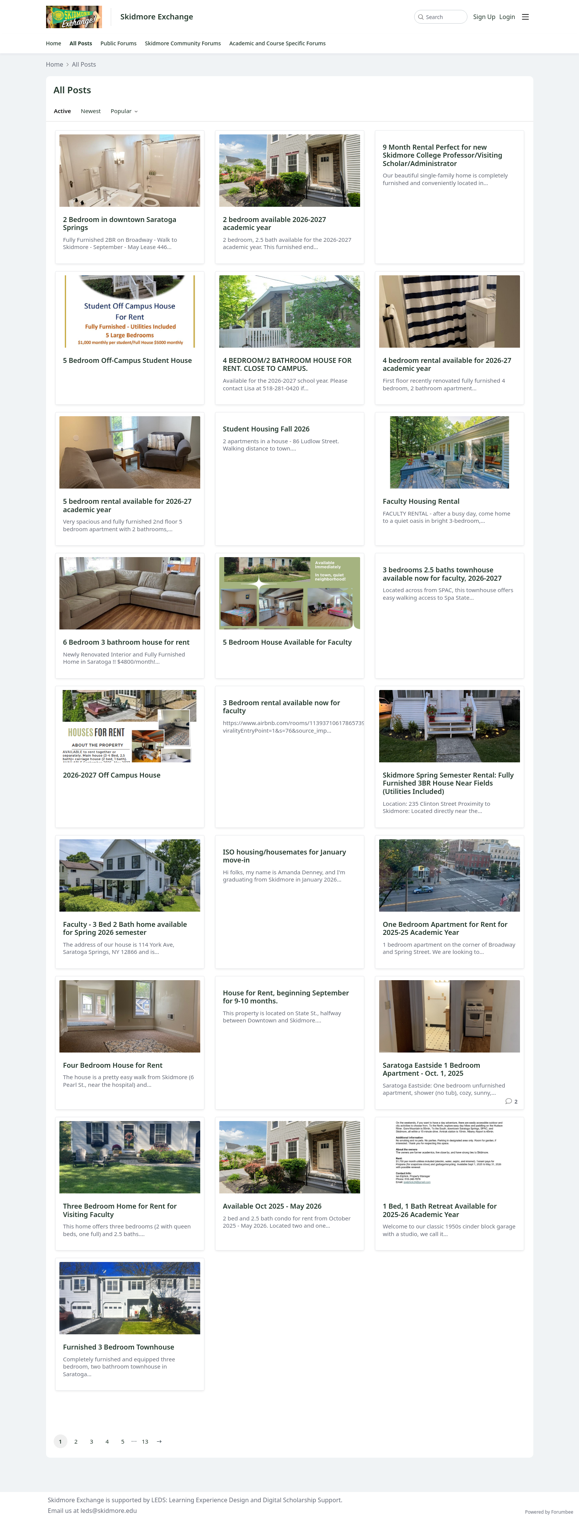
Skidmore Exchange (156, 17)
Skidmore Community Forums (183, 43)
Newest (90, 111)
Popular (121, 111)
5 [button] (122, 1441)
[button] (159, 1441)
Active (62, 111)
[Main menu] (525, 17)
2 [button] (76, 1441)
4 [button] (107, 1441)
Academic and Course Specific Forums (277, 43)
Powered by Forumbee (549, 1512)
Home (53, 43)
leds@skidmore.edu (108, 1510)
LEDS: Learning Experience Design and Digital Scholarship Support (246, 1500)
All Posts (81, 43)
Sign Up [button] (484, 17)
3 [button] (91, 1441)
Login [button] (507, 17)
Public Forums (118, 43)
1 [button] (60, 1441)
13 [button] (145, 1441)
